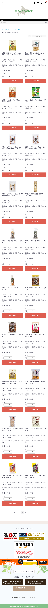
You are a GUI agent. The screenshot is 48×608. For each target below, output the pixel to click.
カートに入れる (12, 80)
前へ (15, 512)
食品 (11, 29)
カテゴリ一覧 (6, 29)
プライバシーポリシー (31, 597)
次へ (33, 512)
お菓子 (15, 29)
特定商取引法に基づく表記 (18, 597)
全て (2, 29)
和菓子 (19, 29)
